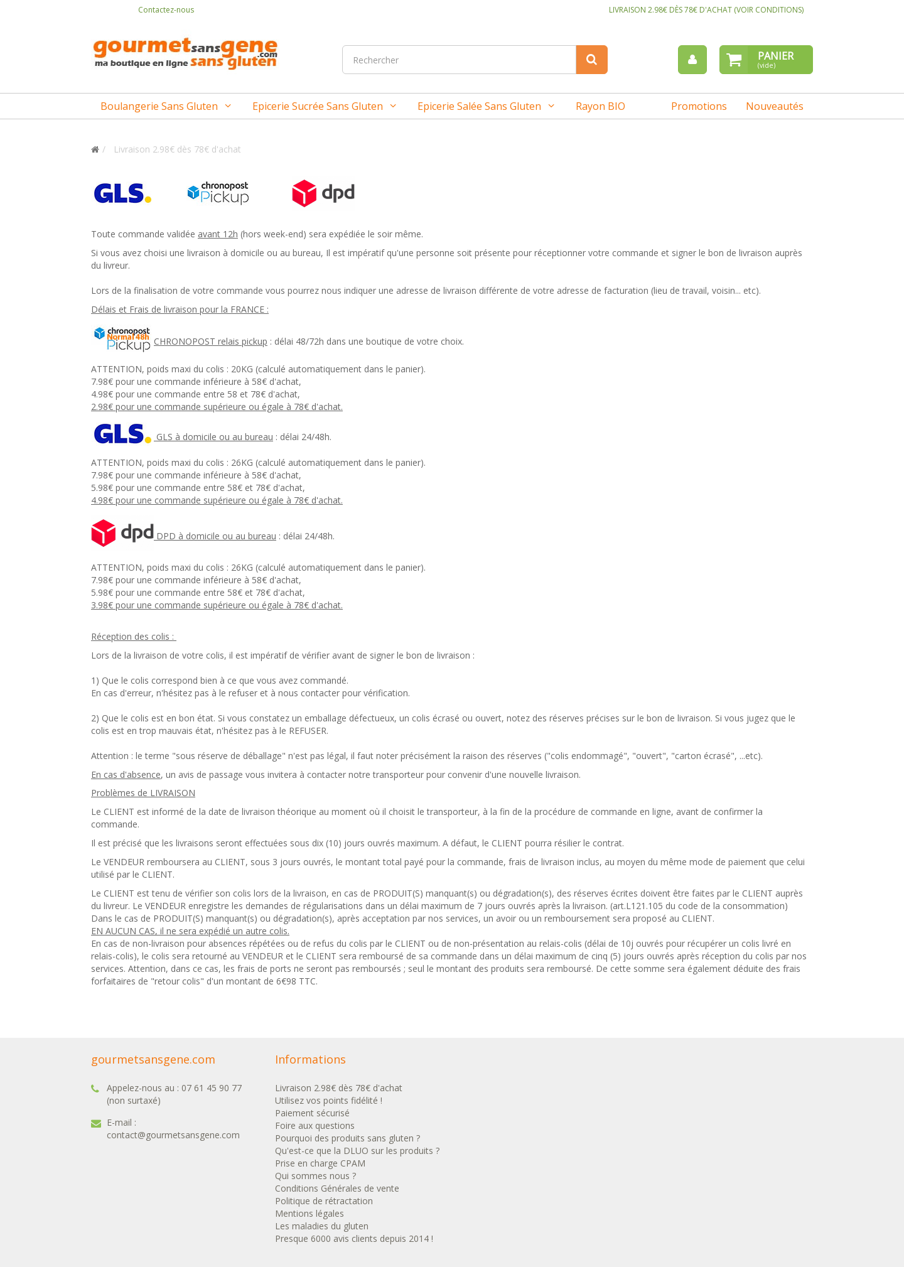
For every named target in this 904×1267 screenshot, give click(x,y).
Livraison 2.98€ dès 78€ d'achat (338, 1088)
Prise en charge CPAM (320, 1163)
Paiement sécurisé (312, 1113)
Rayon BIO (600, 106)
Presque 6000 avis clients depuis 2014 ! (354, 1238)
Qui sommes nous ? (315, 1176)
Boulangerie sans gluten (159, 106)
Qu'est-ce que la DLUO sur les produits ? (357, 1150)
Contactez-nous (166, 9)
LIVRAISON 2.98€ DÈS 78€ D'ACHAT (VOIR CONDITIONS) (706, 9)
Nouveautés (775, 106)
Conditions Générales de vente (337, 1188)
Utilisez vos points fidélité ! (328, 1100)
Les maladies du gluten (322, 1226)
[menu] (692, 59)
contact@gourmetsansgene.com (173, 1135)
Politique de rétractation (324, 1201)
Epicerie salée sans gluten (479, 106)
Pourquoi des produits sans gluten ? (347, 1138)
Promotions (699, 106)
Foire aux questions (315, 1125)
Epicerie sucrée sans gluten (317, 106)
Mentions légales (309, 1213)
